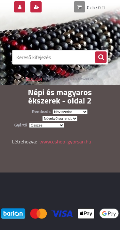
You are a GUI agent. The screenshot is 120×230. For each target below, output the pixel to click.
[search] (101, 57)
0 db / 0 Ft (96, 7)
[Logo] (56, 31)
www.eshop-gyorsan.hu (65, 141)
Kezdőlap (34, 78)
